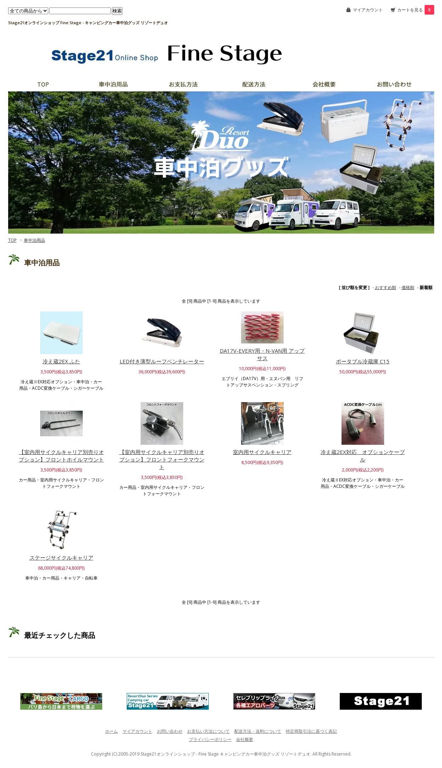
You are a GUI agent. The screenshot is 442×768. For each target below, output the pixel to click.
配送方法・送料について (257, 731)
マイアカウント (368, 10)
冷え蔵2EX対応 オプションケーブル (363, 455)
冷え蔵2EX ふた (61, 361)
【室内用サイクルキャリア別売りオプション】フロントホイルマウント (61, 455)
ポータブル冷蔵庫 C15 (362, 361)
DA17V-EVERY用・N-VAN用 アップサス (262, 354)
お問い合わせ (169, 731)
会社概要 (244, 739)
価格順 (408, 287)
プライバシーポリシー (210, 739)
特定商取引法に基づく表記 (311, 731)
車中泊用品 (34, 240)
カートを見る (415, 10)
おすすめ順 (385, 287)
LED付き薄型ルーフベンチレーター (162, 361)
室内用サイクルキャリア (262, 451)
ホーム (111, 731)
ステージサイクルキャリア (61, 557)
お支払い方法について (208, 731)
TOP (12, 240)
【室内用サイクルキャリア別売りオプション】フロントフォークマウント (161, 459)
